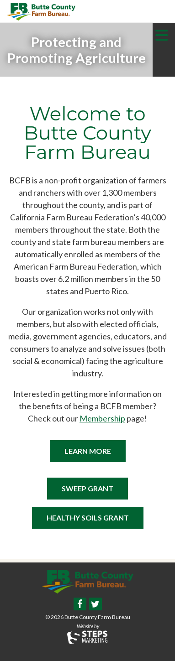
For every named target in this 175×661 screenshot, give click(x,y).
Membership (102, 418)
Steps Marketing (87, 637)
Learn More (87, 451)
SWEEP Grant (87, 488)
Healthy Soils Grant (88, 517)
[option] (76, 50)
